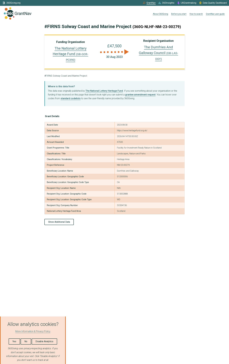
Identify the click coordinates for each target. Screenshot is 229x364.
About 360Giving (160, 14)
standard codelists (71, 98)
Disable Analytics (44, 341)
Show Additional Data (59, 222)
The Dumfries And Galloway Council (158, 53)
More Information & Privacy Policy (32, 331)
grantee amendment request (140, 94)
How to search (196, 14)
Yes (14, 341)
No (25, 341)
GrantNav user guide (215, 14)
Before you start (178, 14)
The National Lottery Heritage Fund (70, 54)
